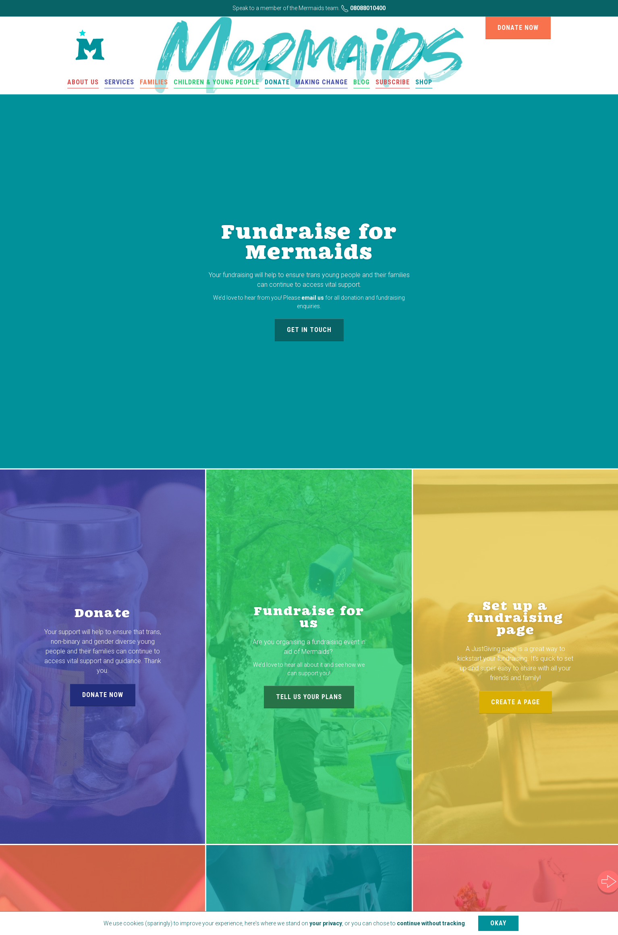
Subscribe (392, 82)
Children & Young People (216, 82)
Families (154, 82)
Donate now (518, 27)
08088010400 (363, 8)
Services (119, 82)
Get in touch (309, 330)
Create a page (515, 702)
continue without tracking (431, 923)
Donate (277, 82)
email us (312, 297)
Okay (498, 923)
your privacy (325, 923)
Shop (423, 82)
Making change (321, 82)
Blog (361, 82)
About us (83, 82)
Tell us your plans (309, 697)
